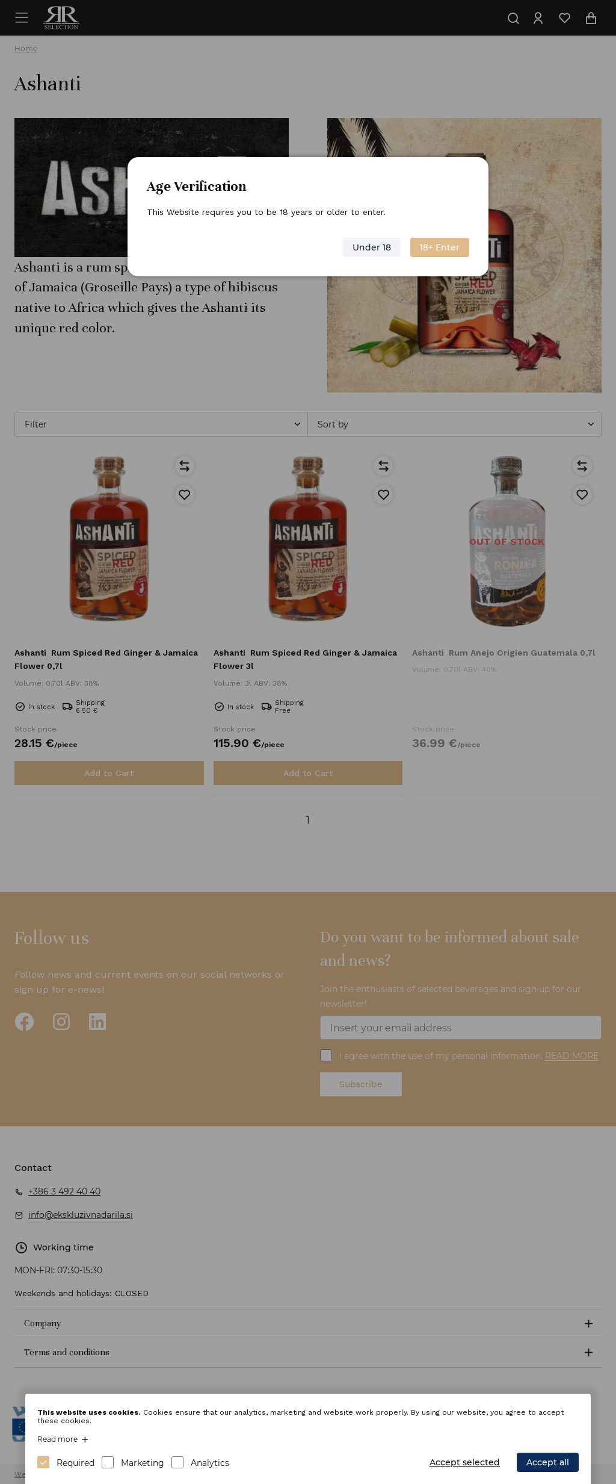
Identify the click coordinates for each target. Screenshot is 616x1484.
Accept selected (465, 1462)
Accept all (547, 1462)
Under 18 (372, 247)
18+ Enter (440, 247)
